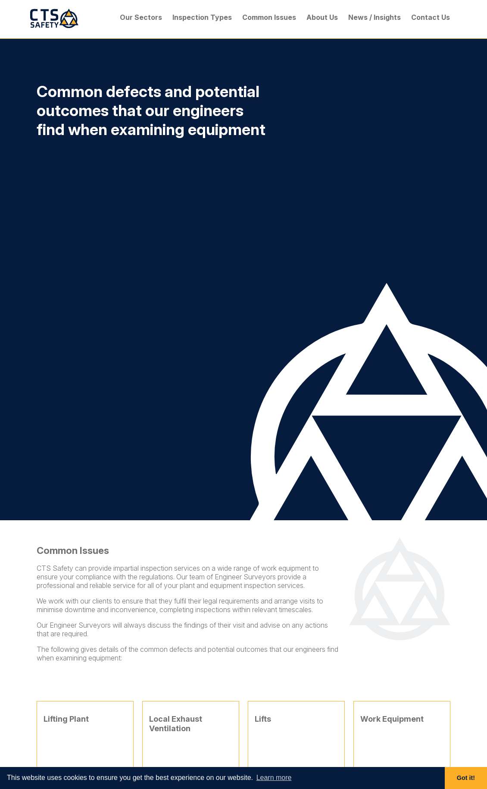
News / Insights (374, 17)
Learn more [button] (274, 777)
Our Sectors (141, 17)
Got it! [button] (466, 777)
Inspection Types (202, 17)
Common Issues (269, 17)
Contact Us (430, 17)
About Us (322, 17)
